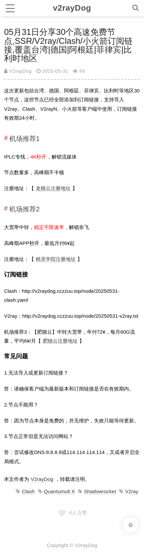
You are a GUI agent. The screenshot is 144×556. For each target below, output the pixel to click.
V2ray (131, 491)
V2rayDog (18, 71)
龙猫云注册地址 (53, 188)
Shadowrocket (100, 491)
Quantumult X (59, 491)
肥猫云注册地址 (60, 341)
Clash (28, 491)
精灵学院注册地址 (56, 259)
